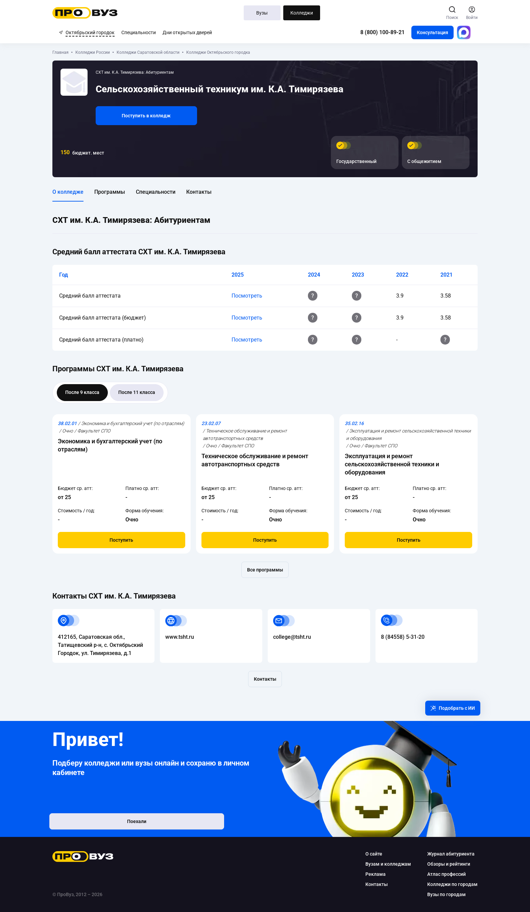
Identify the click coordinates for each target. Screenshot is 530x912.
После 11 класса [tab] (143, 392)
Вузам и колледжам (382, 864)
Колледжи (301, 13)
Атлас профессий (440, 874)
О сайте (367, 854)
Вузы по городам (440, 894)
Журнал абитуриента (444, 854)
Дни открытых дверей (187, 32)
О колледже (74, 192)
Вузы (262, 13)
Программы (116, 192)
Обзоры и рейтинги (442, 864)
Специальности (138, 32)
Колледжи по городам (446, 884)
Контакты (205, 192)
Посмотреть (248, 296)
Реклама (369, 874)
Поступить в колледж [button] (152, 115)
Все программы (265, 569)
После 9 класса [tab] (89, 392)
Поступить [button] (126, 540)
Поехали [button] (103, 823)
